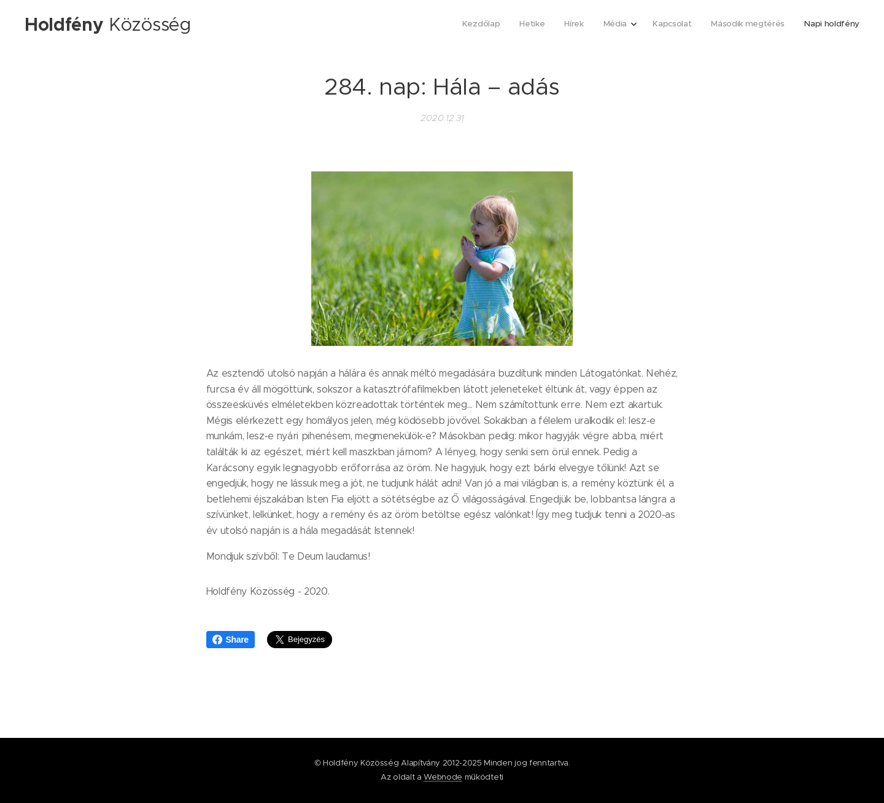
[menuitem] (738, 25)
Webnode (443, 777)
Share (230, 639)
